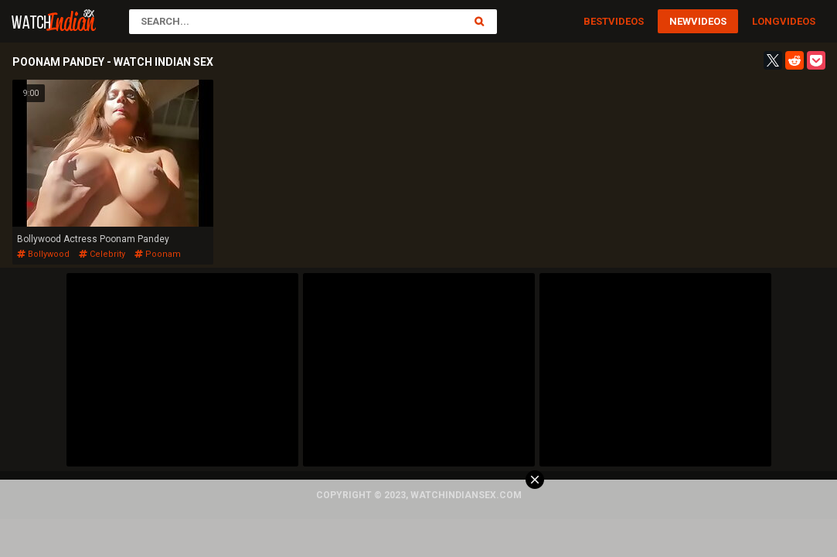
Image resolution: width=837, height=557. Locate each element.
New (680, 21)
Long (766, 21)
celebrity (102, 254)
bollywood (43, 254)
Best (596, 21)
